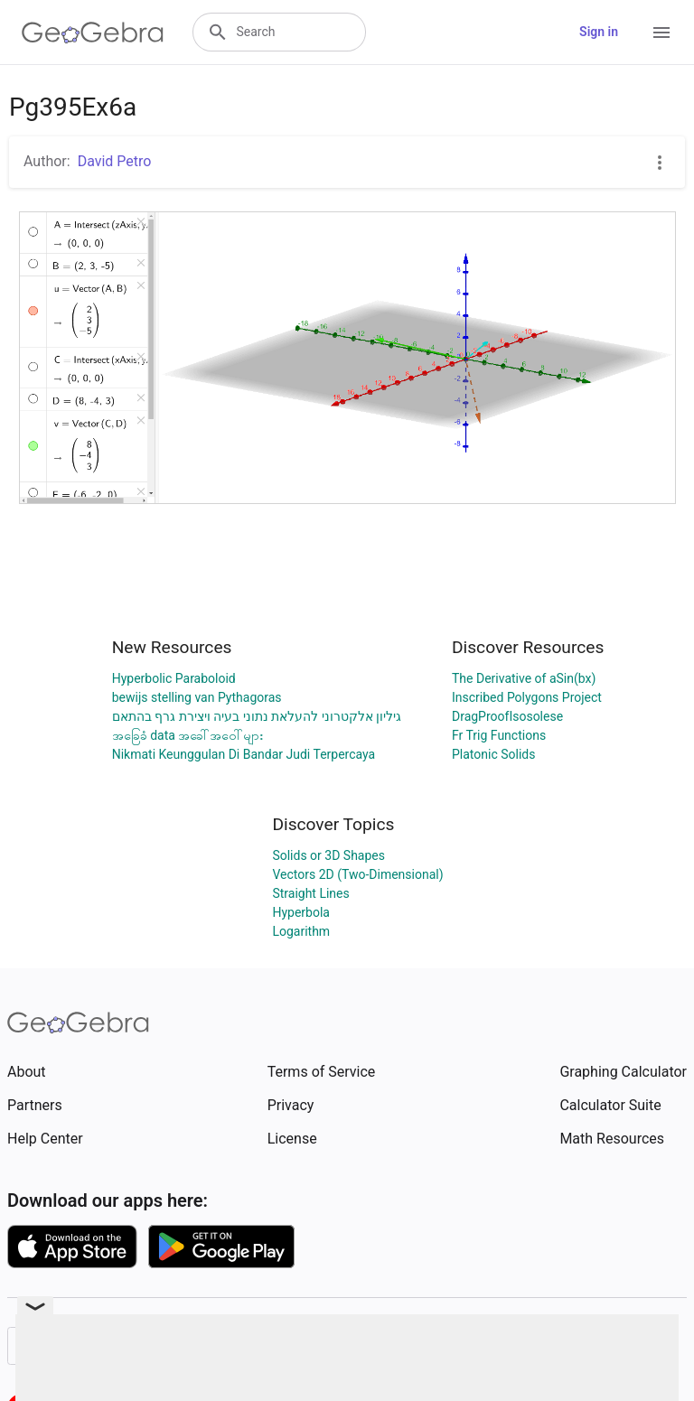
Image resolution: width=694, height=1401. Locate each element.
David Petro (115, 161)
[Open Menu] (661, 32)
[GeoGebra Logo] (93, 32)
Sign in (598, 31)
